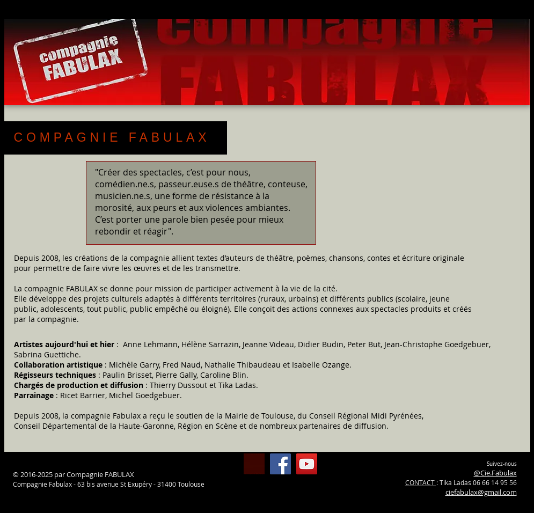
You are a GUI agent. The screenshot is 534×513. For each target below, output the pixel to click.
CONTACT (420, 482)
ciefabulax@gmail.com (481, 492)
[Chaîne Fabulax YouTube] (306, 463)
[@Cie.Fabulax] (280, 463)
